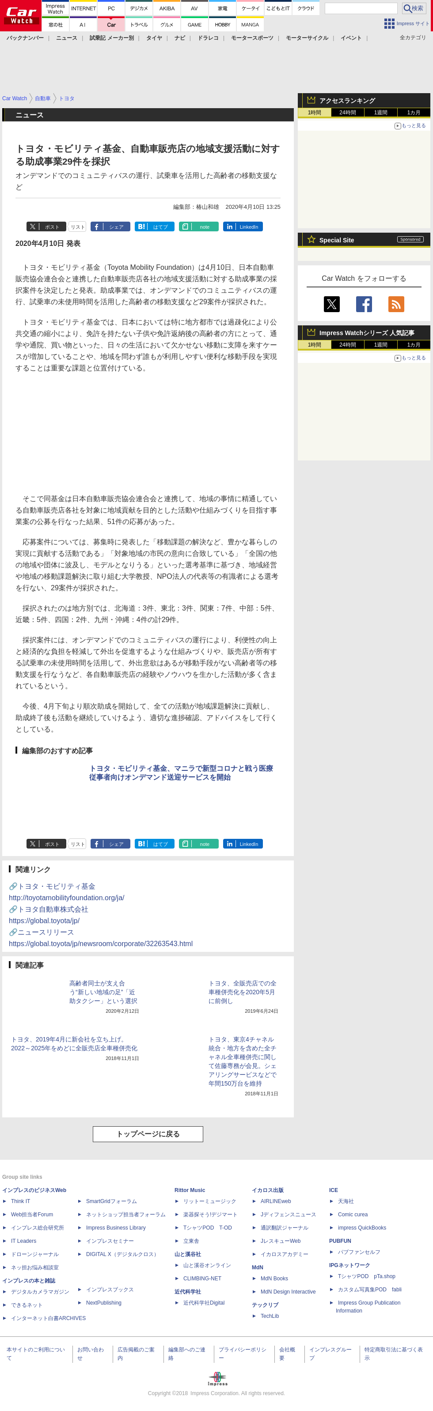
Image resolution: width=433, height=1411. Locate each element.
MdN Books (274, 1278)
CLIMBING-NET (202, 1278)
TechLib (270, 1316)
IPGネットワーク (349, 1265)
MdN (257, 1267)
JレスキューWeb (280, 1241)
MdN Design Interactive (288, 1292)
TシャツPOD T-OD (207, 1228)
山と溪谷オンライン (207, 1265)
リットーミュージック (209, 1201)
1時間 (315, 112)
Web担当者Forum (32, 1214)
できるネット (27, 1305)
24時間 (347, 112)
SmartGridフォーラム (111, 1201)
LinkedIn (249, 227)
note (204, 227)
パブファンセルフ (359, 1252)
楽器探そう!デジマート (210, 1214)
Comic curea (353, 1214)
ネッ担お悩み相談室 (35, 1267)
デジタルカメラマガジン (40, 1292)
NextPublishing (104, 1303)
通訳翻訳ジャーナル (284, 1228)
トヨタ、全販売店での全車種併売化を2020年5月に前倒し (243, 992)
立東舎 (191, 1241)
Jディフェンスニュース (288, 1214)
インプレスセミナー (110, 1241)
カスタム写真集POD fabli (370, 1289)
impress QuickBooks (362, 1228)
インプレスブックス (110, 1289)
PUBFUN (340, 1241)
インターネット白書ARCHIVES (48, 1318)
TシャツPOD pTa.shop (366, 1276)
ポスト (52, 227)
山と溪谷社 (188, 1254)
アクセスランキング (347, 100)
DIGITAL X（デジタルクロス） (122, 1254)
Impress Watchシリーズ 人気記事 (366, 332)
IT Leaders (23, 1241)
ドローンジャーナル (35, 1254)
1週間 (381, 112)
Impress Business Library (116, 1228)
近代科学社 (188, 1292)
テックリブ (265, 1305)
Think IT (20, 1201)
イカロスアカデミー (284, 1254)
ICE (333, 1190)
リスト (78, 227)
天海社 (346, 1201)
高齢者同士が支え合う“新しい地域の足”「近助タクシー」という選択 (103, 992)
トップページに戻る (148, 1134)
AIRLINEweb (276, 1201)
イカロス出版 (268, 1190)
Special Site (336, 240)
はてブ (160, 227)
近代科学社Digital (203, 1303)
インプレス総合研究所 (37, 1228)
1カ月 (414, 112)
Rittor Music (190, 1190)
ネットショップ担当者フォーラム (126, 1214)
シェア (116, 227)
